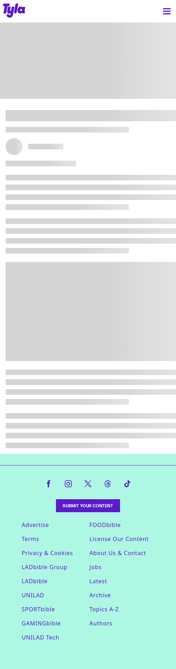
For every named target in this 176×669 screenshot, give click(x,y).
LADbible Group (45, 567)
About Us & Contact (117, 553)
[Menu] (167, 11)
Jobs (95, 567)
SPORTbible (38, 609)
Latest (98, 581)
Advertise (35, 525)
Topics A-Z (104, 609)
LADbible (35, 581)
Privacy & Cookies (47, 553)
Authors (100, 623)
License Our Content (119, 539)
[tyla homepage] (14, 11)
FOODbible (105, 525)
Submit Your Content (88, 505)
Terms (30, 539)
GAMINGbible (41, 623)
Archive (100, 595)
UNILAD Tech (40, 637)
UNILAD (33, 595)
